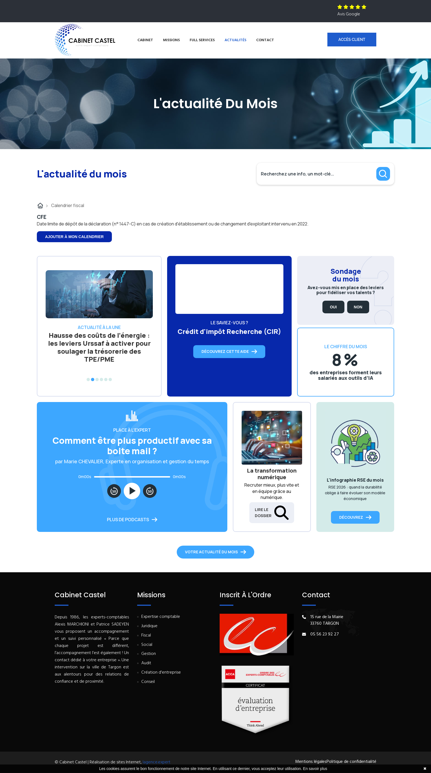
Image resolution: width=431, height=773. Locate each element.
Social (146, 645)
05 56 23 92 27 (324, 634)
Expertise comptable (160, 617)
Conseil (148, 682)
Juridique (149, 626)
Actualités (235, 40)
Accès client (351, 39)
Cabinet (145, 40)
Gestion (148, 654)
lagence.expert (156, 762)
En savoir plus (315, 768)
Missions (171, 40)
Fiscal (146, 635)
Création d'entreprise (161, 672)
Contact (265, 40)
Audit (146, 663)
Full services (202, 40)
